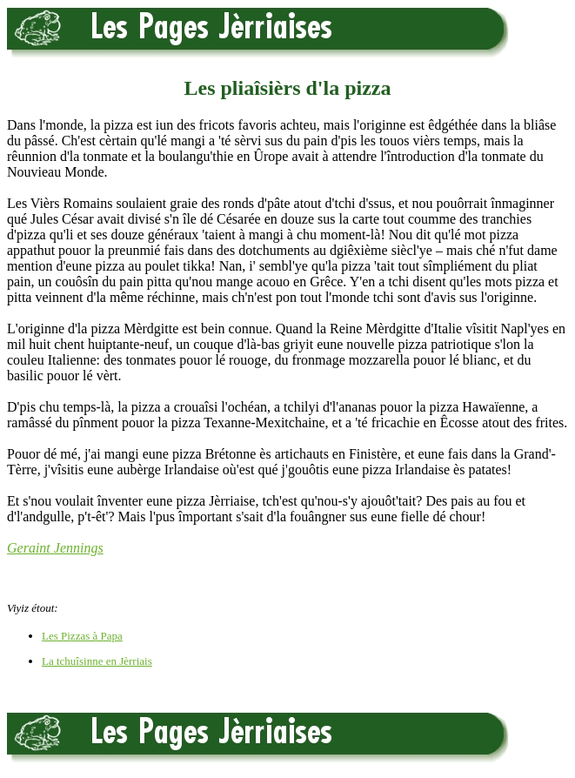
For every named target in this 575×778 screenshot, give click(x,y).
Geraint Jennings (55, 547)
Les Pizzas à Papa (82, 635)
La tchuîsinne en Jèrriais (97, 660)
